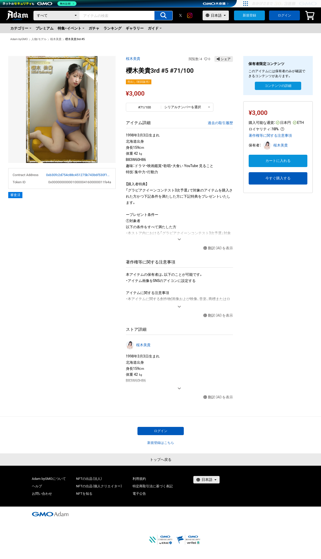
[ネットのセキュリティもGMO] (39, 3)
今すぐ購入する (278, 178)
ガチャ (94, 28)
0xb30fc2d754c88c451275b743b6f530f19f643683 (78, 175)
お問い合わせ (42, 494)
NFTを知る (84, 494)
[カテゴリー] (56, 15)
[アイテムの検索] (163, 15)
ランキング (112, 28)
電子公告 (139, 494)
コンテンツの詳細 (278, 86)
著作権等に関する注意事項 (270, 135)
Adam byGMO (19, 39)
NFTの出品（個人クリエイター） (99, 486)
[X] (180, 15)
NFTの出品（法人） (89, 479)
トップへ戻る (160, 459)
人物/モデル (39, 39)
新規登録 (249, 15)
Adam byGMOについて (49, 479)
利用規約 (139, 479)
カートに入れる (278, 161)
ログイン (284, 15)
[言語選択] (216, 15)
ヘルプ (37, 486)
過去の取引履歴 (220, 123)
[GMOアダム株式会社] (50, 514)
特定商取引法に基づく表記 (153, 486)
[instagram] (189, 15)
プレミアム (45, 28)
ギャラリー (135, 28)
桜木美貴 (56, 39)
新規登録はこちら (160, 443)
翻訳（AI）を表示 (218, 248)
